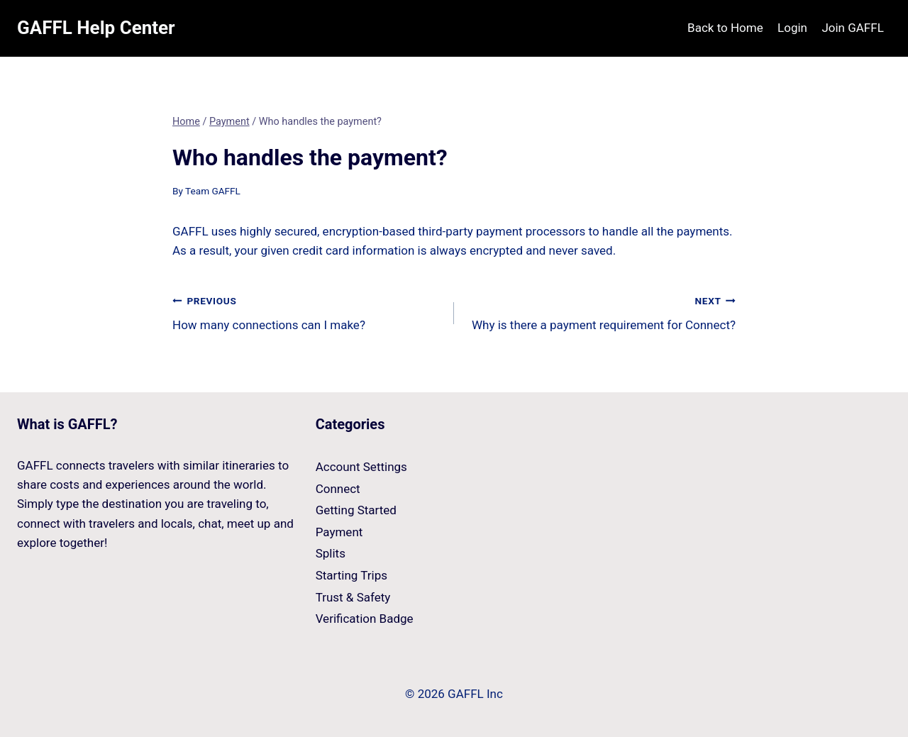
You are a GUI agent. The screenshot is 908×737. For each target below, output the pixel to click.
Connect (338, 489)
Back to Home (725, 28)
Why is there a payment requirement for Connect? (601, 312)
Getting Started (356, 510)
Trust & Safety (353, 597)
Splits (330, 553)
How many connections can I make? (307, 312)
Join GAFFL (852, 28)
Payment (339, 532)
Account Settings (361, 467)
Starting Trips (351, 575)
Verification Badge (365, 618)
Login (792, 28)
